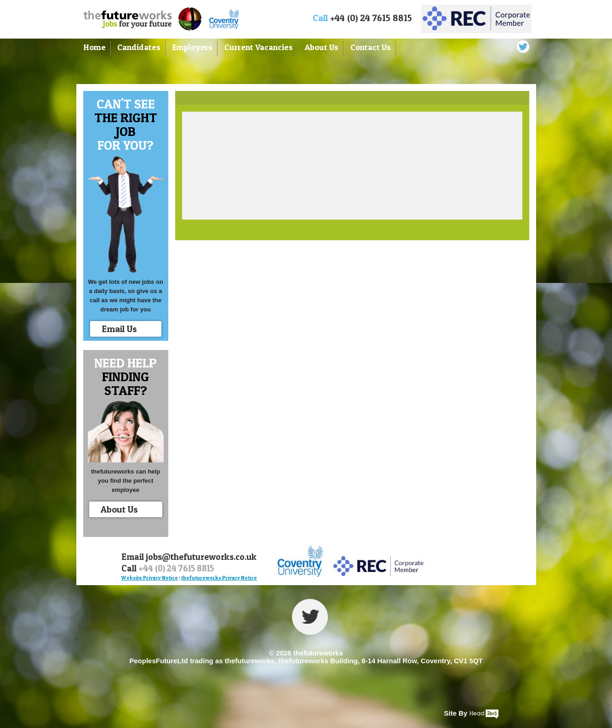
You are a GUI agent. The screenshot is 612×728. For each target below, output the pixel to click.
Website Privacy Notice (149, 578)
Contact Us (370, 47)
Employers (192, 47)
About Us (321, 47)
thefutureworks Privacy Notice (219, 578)
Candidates (138, 47)
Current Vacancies (258, 47)
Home (94, 47)
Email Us (129, 329)
